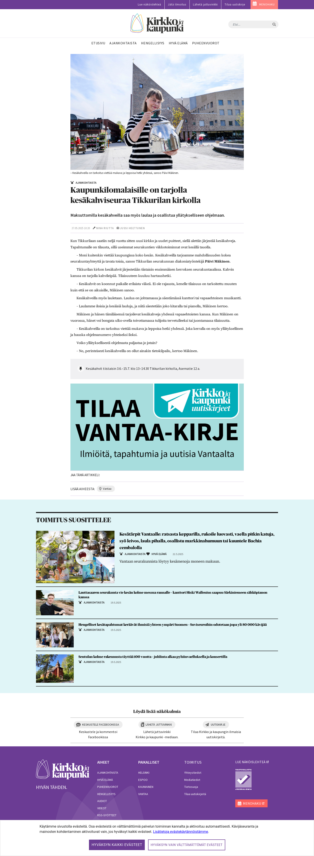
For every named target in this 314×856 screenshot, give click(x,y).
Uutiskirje (218, 724)
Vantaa (143, 794)
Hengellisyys (106, 794)
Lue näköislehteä (149, 4)
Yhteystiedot (192, 773)
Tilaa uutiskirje (235, 4)
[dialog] (157, 838)
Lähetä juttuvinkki (205, 4)
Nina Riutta (105, 228)
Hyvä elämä (105, 780)
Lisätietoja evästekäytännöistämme (180, 832)
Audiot (102, 801)
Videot (101, 808)
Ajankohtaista (107, 773)
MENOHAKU (267, 4)
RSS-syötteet (106, 815)
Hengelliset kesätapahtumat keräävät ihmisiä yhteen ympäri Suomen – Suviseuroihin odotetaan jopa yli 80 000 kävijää (172, 624)
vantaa (107, 489)
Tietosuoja (191, 787)
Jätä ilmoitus (177, 4)
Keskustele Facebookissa (100, 724)
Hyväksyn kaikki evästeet (117, 845)
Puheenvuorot (107, 787)
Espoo (143, 780)
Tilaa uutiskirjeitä (195, 794)
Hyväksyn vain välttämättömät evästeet (187, 845)
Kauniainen (145, 787)
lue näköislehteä (250, 762)
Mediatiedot (192, 780)
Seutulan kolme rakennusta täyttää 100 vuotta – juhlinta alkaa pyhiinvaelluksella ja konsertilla (152, 657)
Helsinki (143, 773)
